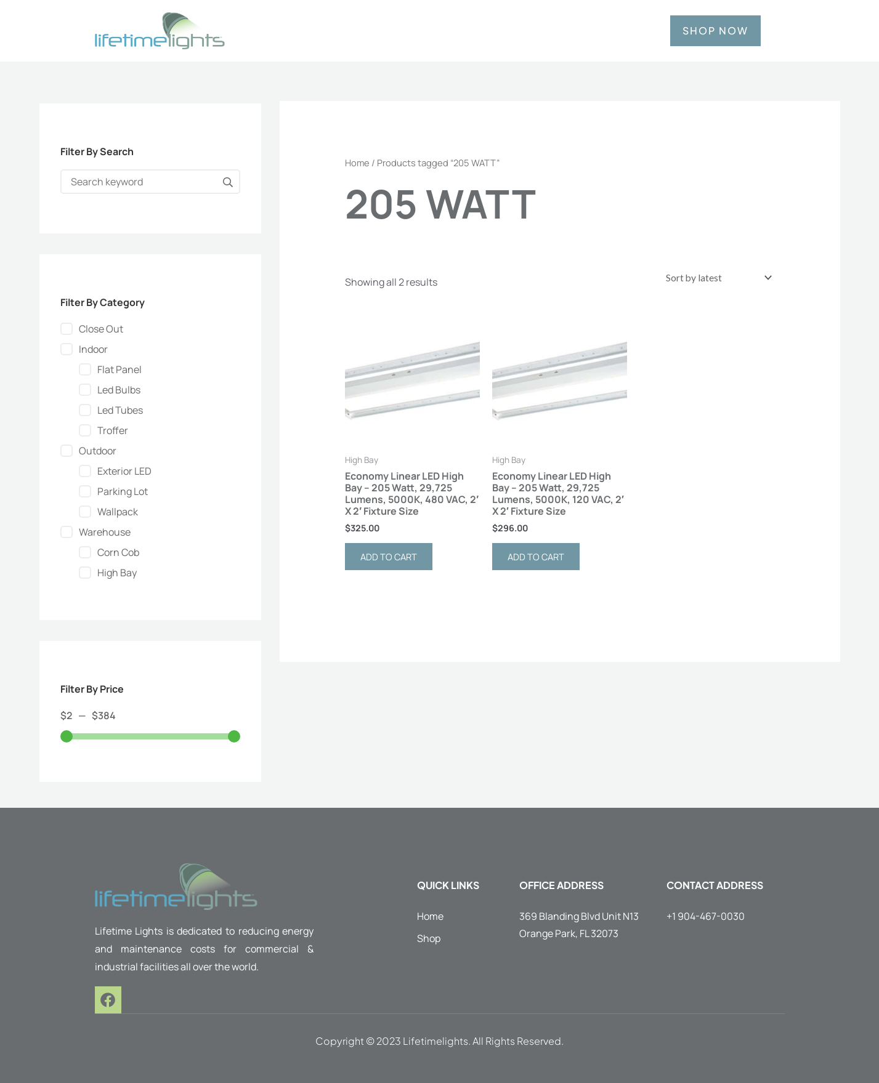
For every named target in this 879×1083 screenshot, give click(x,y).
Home (357, 162)
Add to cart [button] (391, 560)
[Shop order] (712, 279)
